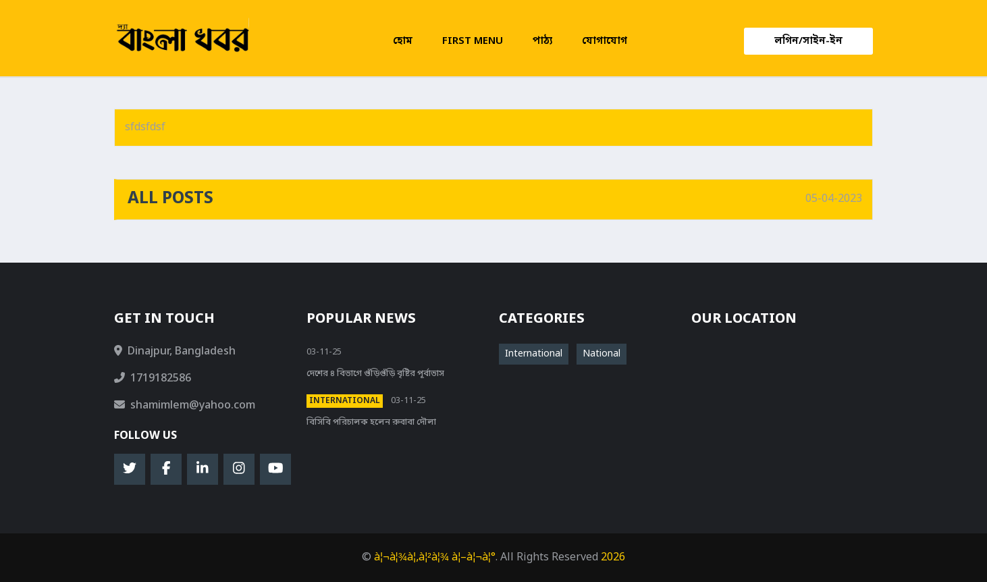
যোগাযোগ (604, 41)
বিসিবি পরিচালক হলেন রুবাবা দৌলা (371, 422)
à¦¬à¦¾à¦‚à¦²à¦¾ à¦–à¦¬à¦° (435, 557)
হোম (402, 41)
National (601, 354)
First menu (472, 41)
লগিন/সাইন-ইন (808, 41)
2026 (613, 557)
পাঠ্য (542, 41)
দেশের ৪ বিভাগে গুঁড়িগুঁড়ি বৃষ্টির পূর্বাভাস (375, 373)
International (344, 401)
